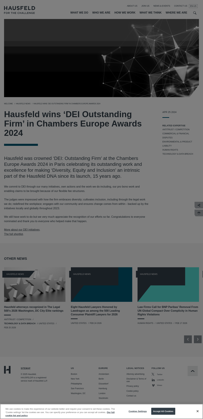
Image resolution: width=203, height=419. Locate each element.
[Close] (197, 413)
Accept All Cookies (163, 413)
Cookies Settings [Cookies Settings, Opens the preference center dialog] (138, 413)
